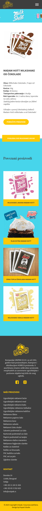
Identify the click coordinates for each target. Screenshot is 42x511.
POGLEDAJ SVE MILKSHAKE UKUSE (21, 138)
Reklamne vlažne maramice (15, 440)
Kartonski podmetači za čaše (15, 433)
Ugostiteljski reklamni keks (14, 404)
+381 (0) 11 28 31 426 (12, 485)
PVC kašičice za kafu (11, 453)
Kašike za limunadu (11, 450)
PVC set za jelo (9, 456)
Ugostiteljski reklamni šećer (15, 398)
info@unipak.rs (9, 491)
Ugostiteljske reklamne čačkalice (17, 408)
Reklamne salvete (10, 424)
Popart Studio (25, 507)
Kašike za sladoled (11, 446)
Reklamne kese (9, 421)
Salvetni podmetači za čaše (14, 430)
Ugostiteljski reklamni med (14, 401)
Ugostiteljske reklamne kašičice (16, 411)
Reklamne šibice (10, 414)
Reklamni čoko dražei (12, 427)
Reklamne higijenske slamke (15, 443)
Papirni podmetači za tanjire (15, 437)
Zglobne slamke (10, 459)
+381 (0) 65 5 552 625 (12, 488)
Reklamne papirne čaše (13, 417)
